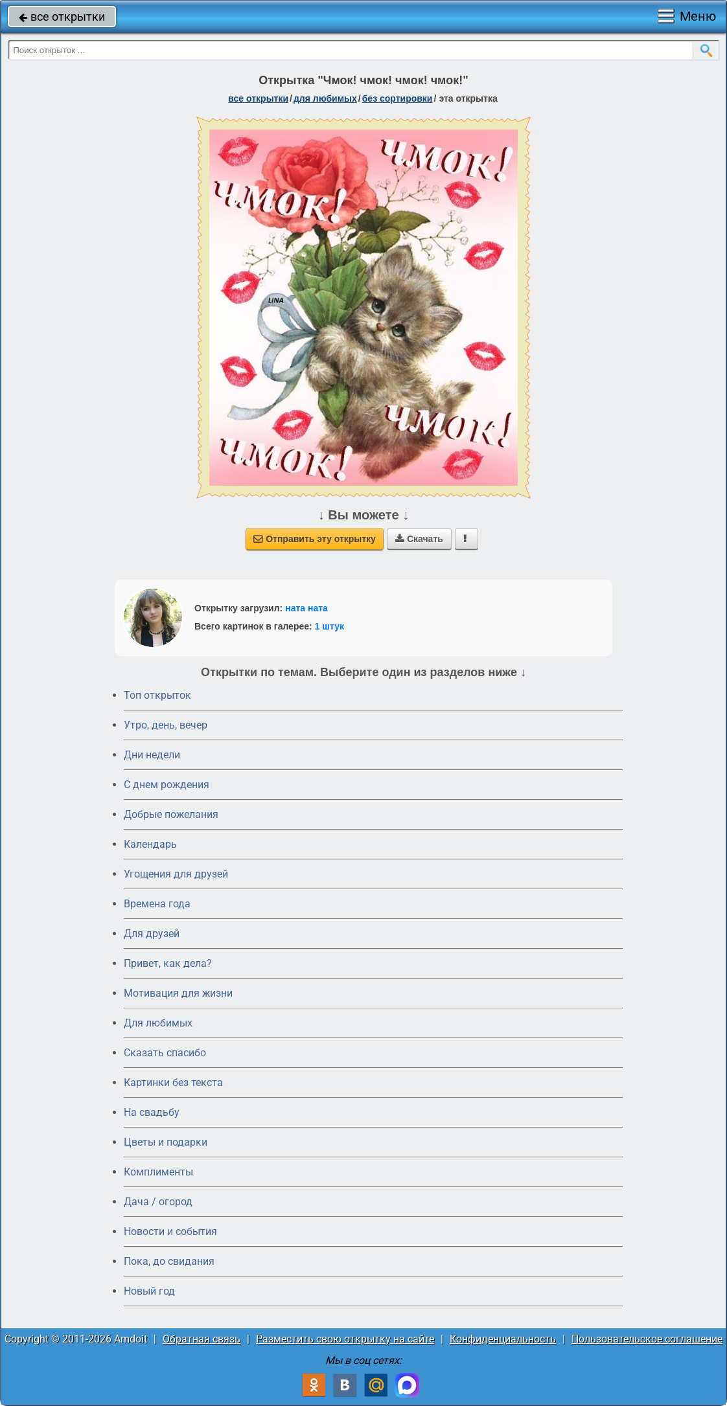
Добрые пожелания (171, 814)
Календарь (150, 844)
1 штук (329, 626)
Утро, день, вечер (165, 725)
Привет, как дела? (168, 963)
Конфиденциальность (503, 1339)
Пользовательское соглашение (646, 1339)
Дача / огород (158, 1202)
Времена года (157, 904)
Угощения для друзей (176, 874)
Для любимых (158, 1023)
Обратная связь (201, 1339)
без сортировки (397, 98)
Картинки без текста (173, 1082)
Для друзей (151, 933)
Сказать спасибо (165, 1053)
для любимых (325, 98)
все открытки (62, 16)
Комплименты (158, 1172)
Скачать (419, 539)
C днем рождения (166, 784)
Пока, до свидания (169, 1261)
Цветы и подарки (165, 1142)
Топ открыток (157, 695)
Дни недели (152, 755)
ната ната (306, 608)
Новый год (149, 1291)
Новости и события (170, 1231)
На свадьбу (151, 1112)
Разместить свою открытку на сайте (345, 1339)
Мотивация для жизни (178, 993)
